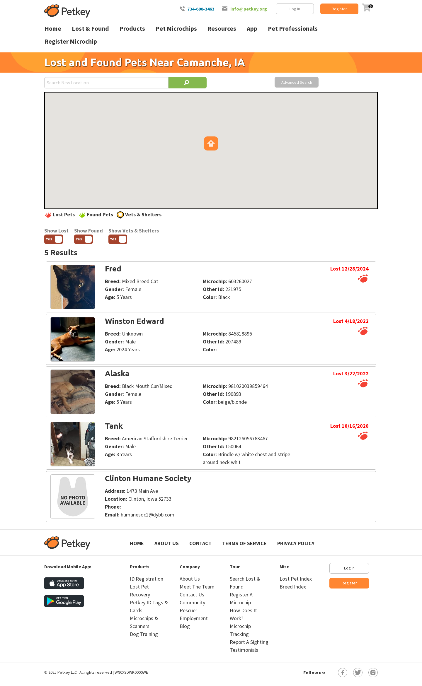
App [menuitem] (252, 28)
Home (137, 543)
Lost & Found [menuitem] (90, 28)
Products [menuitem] (132, 28)
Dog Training (144, 634)
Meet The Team (197, 586)
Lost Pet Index (296, 578)
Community (192, 602)
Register (339, 8)
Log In (295, 8)
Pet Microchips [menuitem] (176, 28)
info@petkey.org (248, 9)
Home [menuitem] (53, 28)
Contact (200, 543)
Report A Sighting (249, 642)
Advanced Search (296, 82)
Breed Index (293, 586)
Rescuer (188, 610)
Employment (194, 618)
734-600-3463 (200, 9)
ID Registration (146, 578)
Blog (185, 626)
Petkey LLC (67, 672)
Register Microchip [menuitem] (71, 41)
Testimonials (244, 649)
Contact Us (192, 594)
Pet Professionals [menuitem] (293, 28)
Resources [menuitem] (221, 28)
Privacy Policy (295, 543)
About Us (166, 543)
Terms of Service (244, 543)
